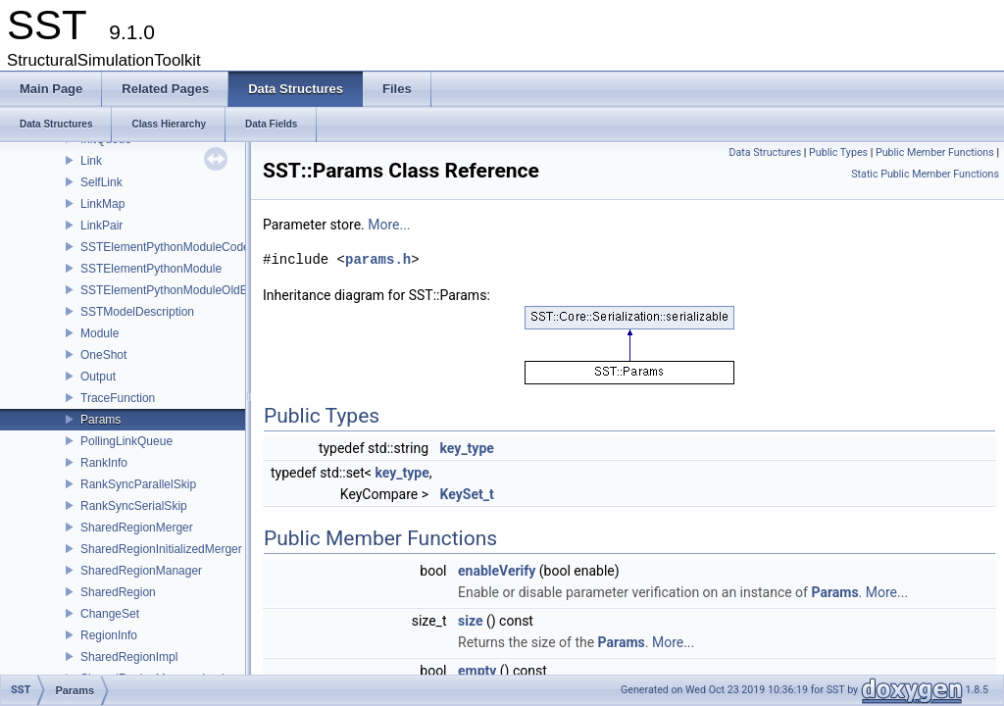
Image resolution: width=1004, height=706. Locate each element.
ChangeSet (109, 614)
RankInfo (103, 463)
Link (91, 161)
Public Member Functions (935, 152)
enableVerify (496, 571)
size (470, 621)
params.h (378, 259)
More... (389, 224)
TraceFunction (117, 398)
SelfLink (101, 182)
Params (100, 420)
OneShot (103, 355)
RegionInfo (108, 635)
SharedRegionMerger (136, 527)
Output (98, 376)
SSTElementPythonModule (151, 269)
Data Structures (765, 152)
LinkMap (102, 204)
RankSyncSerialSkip (133, 506)
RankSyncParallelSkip (138, 484)
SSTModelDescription (137, 312)
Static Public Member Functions (925, 174)
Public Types (838, 152)
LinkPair (101, 225)
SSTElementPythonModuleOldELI (169, 290)
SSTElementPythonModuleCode (165, 247)
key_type (467, 448)
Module (99, 333)
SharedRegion (118, 592)
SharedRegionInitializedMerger (161, 549)
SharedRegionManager (141, 571)
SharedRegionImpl (128, 657)
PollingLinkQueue (126, 441)
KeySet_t (467, 494)
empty (477, 671)
